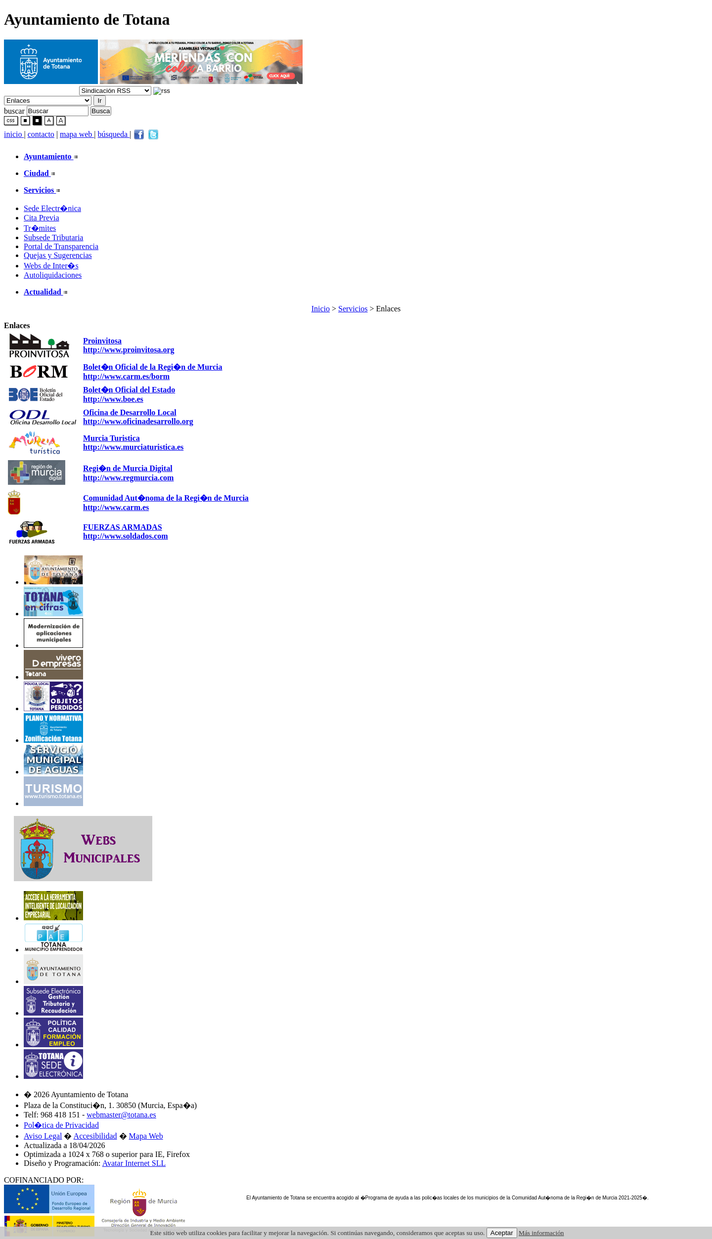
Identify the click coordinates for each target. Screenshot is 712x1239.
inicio (14, 134)
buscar (14, 110)
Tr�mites (40, 228)
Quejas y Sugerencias (58, 255)
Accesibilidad (95, 1136)
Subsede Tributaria (53, 237)
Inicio (321, 308)
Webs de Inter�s (51, 265)
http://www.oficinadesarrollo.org (138, 421)
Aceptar (501, 1233)
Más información (541, 1233)
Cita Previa (41, 218)
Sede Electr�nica (52, 208)
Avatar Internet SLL (134, 1163)
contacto (41, 134)
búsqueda (114, 134)
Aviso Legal (43, 1136)
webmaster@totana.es (121, 1115)
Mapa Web (146, 1136)
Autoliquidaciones (53, 275)
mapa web (77, 134)
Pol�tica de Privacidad (61, 1125)
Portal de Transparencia (61, 246)
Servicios (353, 308)
